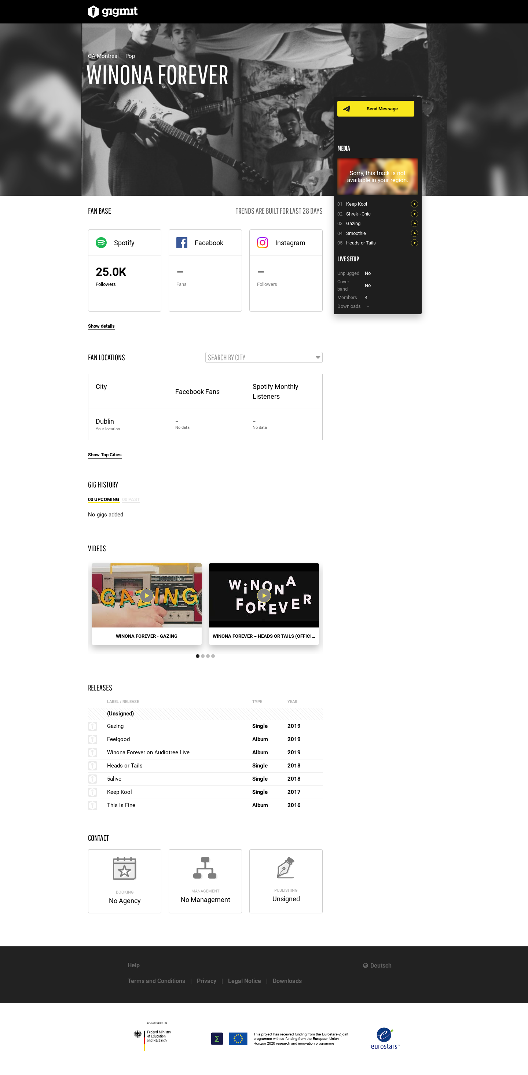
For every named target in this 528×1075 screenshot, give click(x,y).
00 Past (131, 499)
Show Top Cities (105, 454)
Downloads (287, 981)
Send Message (382, 108)
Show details (101, 326)
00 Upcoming (104, 499)
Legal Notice (244, 981)
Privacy (206, 981)
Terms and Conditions (156, 981)
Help (134, 965)
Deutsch (381, 965)
